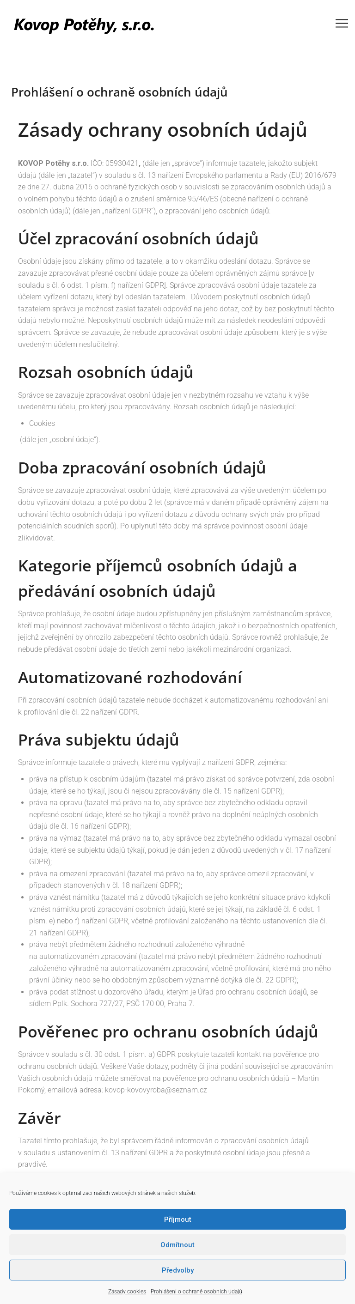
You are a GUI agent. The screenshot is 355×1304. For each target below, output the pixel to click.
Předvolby (178, 1270)
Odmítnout (177, 1245)
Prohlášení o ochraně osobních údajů (196, 1291)
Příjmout (177, 1219)
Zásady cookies (127, 1291)
